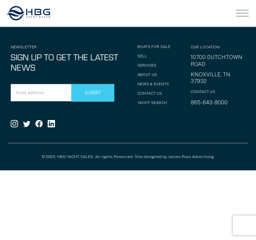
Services (146, 65)
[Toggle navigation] (242, 13)
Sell (142, 56)
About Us (147, 74)
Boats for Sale (153, 46)
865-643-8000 (209, 102)
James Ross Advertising (191, 156)
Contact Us (149, 93)
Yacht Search (152, 102)
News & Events (153, 84)
